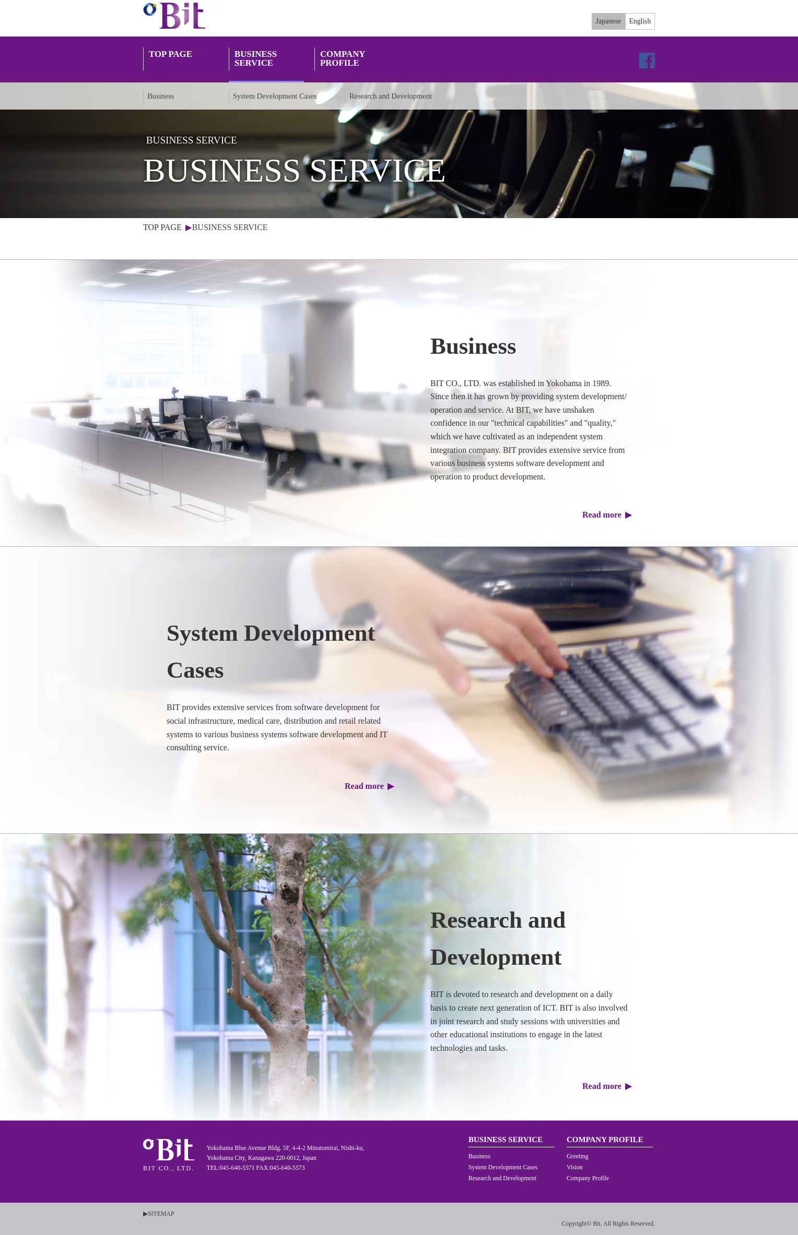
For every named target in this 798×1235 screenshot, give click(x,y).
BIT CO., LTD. (177, 16)
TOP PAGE (170, 59)
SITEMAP (161, 1213)
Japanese (608, 21)
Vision (575, 1167)
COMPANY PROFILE (342, 59)
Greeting (577, 1156)
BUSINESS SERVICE (255, 59)
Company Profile (588, 1178)
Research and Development (390, 96)
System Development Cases (275, 96)
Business (160, 96)
